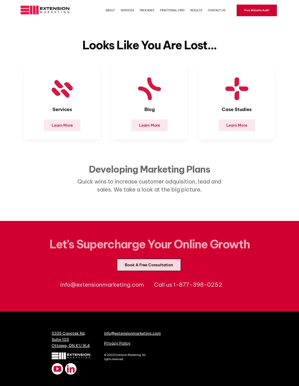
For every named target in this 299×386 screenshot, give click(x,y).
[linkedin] (70, 369)
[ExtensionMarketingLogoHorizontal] (45, 5)
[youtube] (57, 369)
